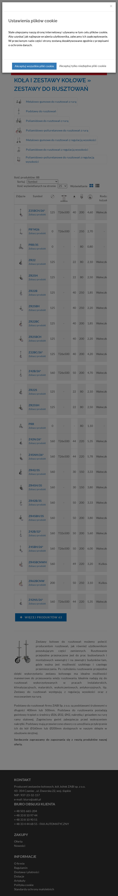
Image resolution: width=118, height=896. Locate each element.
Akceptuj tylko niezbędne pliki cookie (82, 66)
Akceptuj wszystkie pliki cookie (34, 66)
